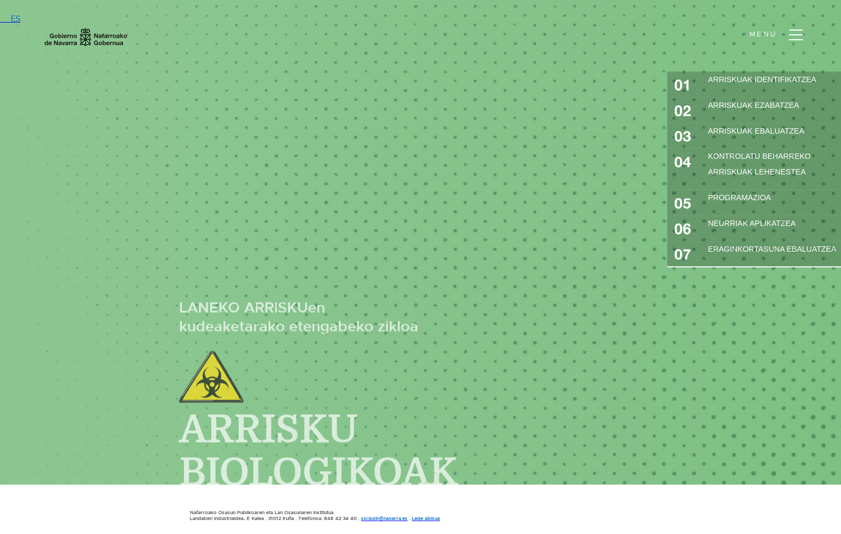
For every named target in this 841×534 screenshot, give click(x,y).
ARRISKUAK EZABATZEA (736, 109)
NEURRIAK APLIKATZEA (735, 227)
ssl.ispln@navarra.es (384, 518)
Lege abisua (426, 518)
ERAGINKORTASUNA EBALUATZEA (755, 253)
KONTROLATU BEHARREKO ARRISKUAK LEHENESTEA (742, 164)
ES (10, 18)
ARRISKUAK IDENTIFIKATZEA (745, 83)
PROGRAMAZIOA (722, 201)
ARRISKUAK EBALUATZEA (739, 135)
